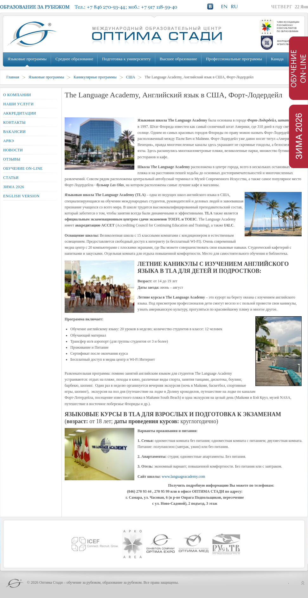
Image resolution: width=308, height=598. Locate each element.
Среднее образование (74, 58)
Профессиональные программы (234, 58)
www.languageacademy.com (183, 476)
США (130, 77)
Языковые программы (27, 58)
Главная (12, 77)
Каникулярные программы (95, 77)
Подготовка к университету (126, 58)
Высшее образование (178, 58)
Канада (277, 58)
